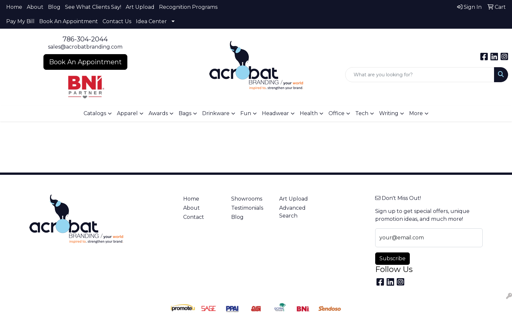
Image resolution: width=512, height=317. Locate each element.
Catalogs (95, 113)
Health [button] (309, 113)
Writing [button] (388, 113)
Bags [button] (185, 113)
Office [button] (336, 113)
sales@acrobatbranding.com (85, 47)
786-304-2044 (85, 39)
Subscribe (392, 258)
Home (14, 7)
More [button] (416, 113)
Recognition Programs (188, 7)
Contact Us (117, 21)
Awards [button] (158, 113)
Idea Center (151, 21)
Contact (193, 217)
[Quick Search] (419, 74)
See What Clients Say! (93, 7)
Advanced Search (292, 212)
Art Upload (140, 7)
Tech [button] (361, 113)
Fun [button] (245, 113)
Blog (54, 7)
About (35, 7)
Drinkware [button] (216, 113)
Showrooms (246, 199)
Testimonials (247, 208)
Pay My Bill (20, 21)
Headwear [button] (275, 113)
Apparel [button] (127, 113)
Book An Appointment (68, 21)
